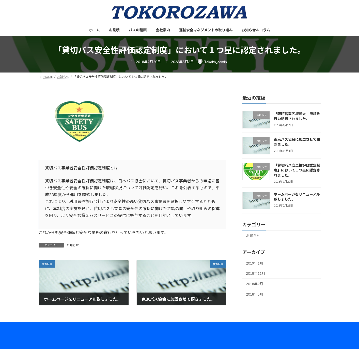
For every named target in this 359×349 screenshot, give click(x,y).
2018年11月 (255, 273)
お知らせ (73, 245)
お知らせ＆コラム (196, 327)
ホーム (48, 327)
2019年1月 (254, 263)
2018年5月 (254, 294)
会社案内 (113, 327)
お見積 (67, 327)
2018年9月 (254, 284)
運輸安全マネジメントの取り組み (152, 327)
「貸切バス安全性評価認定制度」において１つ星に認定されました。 (297, 170)
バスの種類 (89, 327)
